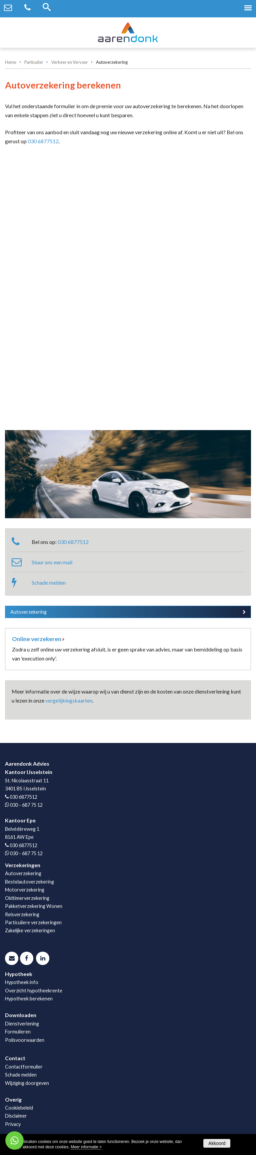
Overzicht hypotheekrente (33, 990)
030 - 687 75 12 (26, 805)
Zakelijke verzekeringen (30, 930)
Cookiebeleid (19, 1108)
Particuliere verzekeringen (33, 922)
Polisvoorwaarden (24, 1040)
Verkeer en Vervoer (69, 62)
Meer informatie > (86, 1147)
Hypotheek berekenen (29, 998)
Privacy (13, 1124)
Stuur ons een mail (52, 562)
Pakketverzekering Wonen (33, 906)
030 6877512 (43, 141)
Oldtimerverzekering (27, 898)
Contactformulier (24, 1067)
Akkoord (216, 1143)
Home (10, 62)
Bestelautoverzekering (29, 882)
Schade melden (49, 582)
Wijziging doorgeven (27, 1083)
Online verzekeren (36, 638)
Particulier (33, 62)
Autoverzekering (28, 612)
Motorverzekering (24, 890)
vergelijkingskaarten (68, 700)
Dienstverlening (22, 1023)
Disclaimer (16, 1116)
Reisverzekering (22, 914)
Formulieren (18, 1031)
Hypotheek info (21, 982)
